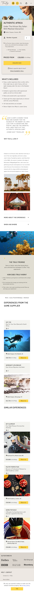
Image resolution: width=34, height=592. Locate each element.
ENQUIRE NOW (17, 63)
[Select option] (27, 38)
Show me (23, 358)
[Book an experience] (17, 3)
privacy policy (26, 585)
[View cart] (26, 3)
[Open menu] (31, 3)
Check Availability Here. (17, 71)
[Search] (21, 3)
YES (17, 589)
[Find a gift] (13, 3)
